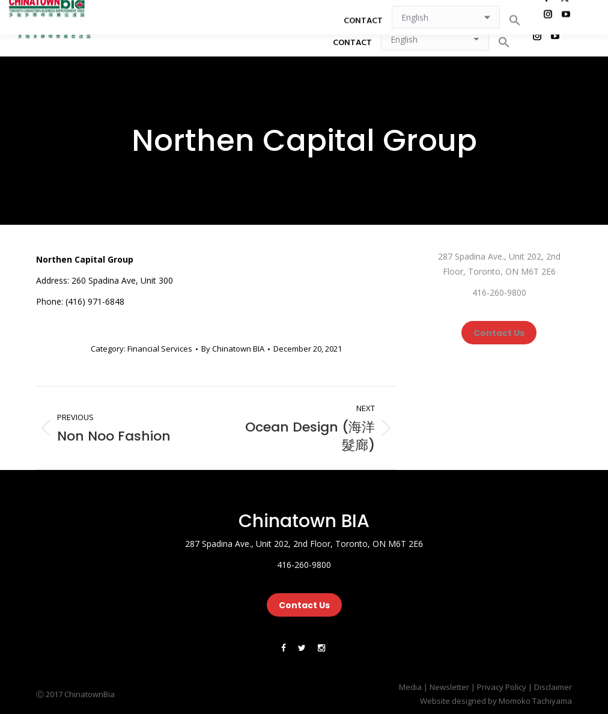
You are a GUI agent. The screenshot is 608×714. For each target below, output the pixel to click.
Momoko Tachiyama (535, 700)
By (232, 348)
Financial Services (159, 348)
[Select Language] (435, 39)
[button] (504, 42)
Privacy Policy (501, 687)
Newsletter (449, 687)
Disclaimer (553, 687)
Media (410, 687)
